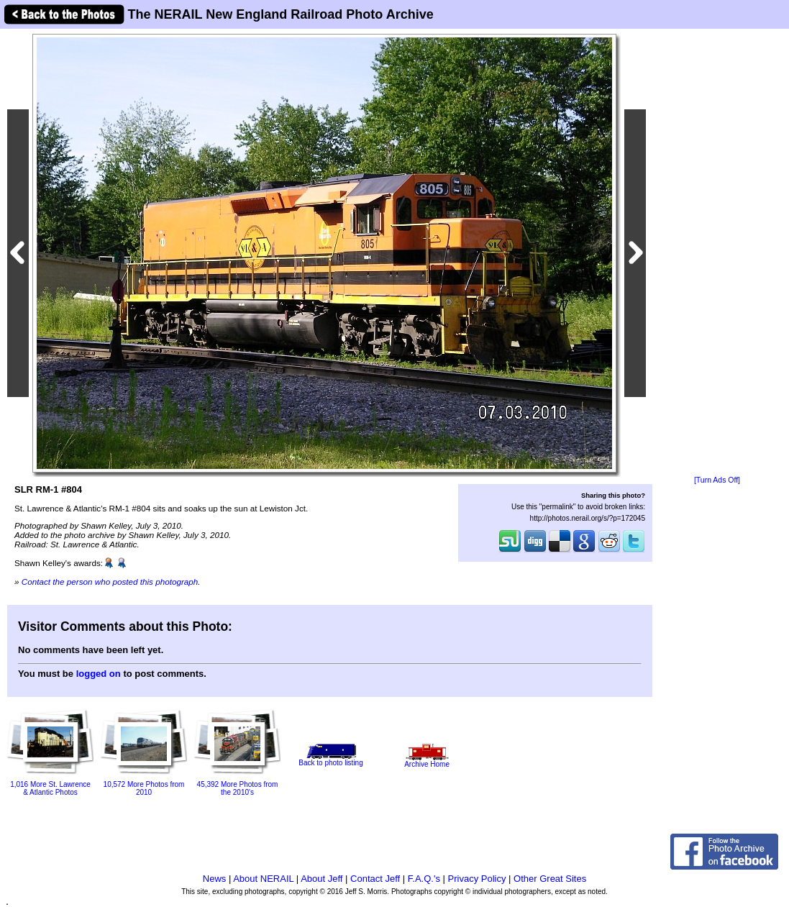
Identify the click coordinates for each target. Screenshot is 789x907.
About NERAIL (263, 878)
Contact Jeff (375, 878)
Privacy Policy (477, 878)
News (215, 878)
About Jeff (321, 878)
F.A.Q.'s (424, 878)
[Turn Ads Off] (717, 480)
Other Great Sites (550, 878)
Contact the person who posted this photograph (110, 581)
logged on (98, 673)
